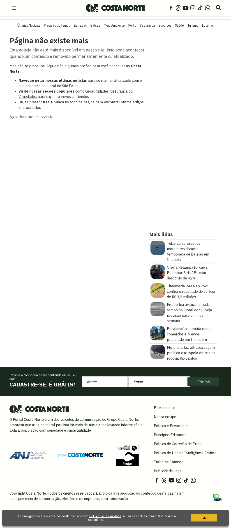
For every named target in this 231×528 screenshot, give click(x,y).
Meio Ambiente (114, 25)
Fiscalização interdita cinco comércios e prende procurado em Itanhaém (188, 334)
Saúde (179, 25)
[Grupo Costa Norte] (80, 455)
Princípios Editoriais (169, 435)
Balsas (95, 25)
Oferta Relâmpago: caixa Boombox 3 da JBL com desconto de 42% (187, 272)
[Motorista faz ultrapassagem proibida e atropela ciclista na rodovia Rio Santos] (157, 351)
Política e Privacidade (171, 425)
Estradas (80, 25)
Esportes (165, 25)
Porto (132, 25)
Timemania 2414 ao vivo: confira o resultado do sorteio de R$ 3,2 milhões (191, 291)
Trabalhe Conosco (169, 462)
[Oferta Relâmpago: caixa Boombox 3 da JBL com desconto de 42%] (157, 271)
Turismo (193, 25)
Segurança (147, 25)
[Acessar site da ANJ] (27, 454)
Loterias (208, 25)
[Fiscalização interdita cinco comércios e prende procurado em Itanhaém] (157, 332)
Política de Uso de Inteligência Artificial (186, 453)
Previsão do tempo (57, 25)
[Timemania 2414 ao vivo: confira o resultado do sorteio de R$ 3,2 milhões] (157, 290)
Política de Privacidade (105, 518)
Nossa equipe (165, 416)
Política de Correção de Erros (177, 444)
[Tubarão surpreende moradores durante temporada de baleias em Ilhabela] (157, 247)
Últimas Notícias (28, 25)
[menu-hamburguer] (14, 7)
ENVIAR (203, 381)
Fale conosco (164, 407)
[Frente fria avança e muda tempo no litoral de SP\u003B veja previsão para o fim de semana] (157, 309)
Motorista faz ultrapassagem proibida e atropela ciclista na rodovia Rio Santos (191, 353)
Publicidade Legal (168, 471)
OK (204, 520)
